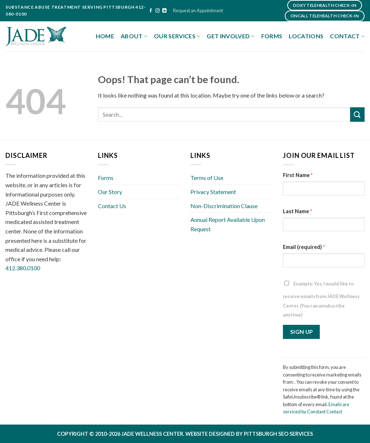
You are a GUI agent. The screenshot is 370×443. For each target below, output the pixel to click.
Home (105, 36)
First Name (298, 175)
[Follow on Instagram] (157, 10)
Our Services (177, 36)
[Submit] (357, 114)
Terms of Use (206, 177)
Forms (272, 36)
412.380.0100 (22, 267)
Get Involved (230, 36)
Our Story (110, 191)
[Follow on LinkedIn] (164, 10)
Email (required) (304, 247)
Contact (347, 36)
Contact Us (112, 205)
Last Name (297, 211)
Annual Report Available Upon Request (227, 224)
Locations (306, 36)
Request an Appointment (198, 10)
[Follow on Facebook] (151, 10)
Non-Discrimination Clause (224, 205)
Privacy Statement (213, 191)
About (134, 36)
